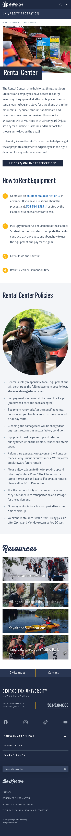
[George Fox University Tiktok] (45, 722)
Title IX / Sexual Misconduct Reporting (25, 810)
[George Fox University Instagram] (25, 721)
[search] (65, 769)
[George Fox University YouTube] (65, 722)
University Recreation (21, 14)
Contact (53, 672)
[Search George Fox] (32, 769)
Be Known (13, 781)
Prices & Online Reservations (33, 163)
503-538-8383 (57, 705)
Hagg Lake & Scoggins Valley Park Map (34, 652)
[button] (61, 4)
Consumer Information (16, 798)
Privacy (7, 792)
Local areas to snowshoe (27, 576)
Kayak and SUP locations (27, 628)
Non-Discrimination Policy (19, 804)
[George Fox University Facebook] (6, 722)
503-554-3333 (35, 206)
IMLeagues (17, 672)
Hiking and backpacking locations (33, 602)
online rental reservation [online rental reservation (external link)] (42, 196)
